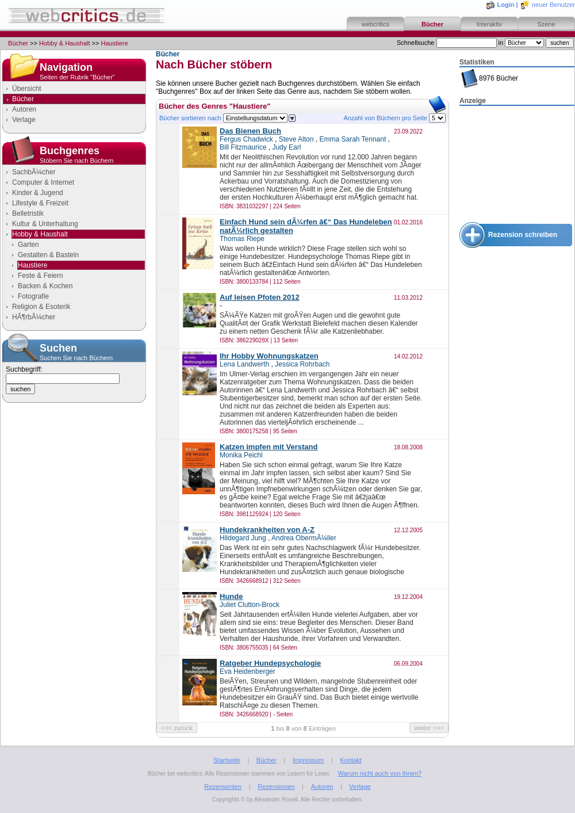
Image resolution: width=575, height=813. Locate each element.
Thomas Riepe (242, 239)
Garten (28, 245)
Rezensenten (222, 786)
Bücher (432, 24)
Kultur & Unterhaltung (45, 224)
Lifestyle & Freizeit (40, 203)
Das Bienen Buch (250, 131)
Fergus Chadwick (246, 139)
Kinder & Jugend (37, 193)
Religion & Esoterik (41, 307)
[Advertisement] (516, 164)
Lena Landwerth (244, 364)
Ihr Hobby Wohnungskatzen (269, 356)
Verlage (24, 120)
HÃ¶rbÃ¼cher (33, 317)
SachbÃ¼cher (33, 172)
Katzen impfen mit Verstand (268, 446)
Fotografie (33, 296)
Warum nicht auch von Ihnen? (379, 773)
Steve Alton (296, 139)
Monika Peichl (241, 455)
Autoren (24, 109)
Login (506, 4)
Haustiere (114, 43)
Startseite (226, 760)
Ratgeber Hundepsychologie (270, 663)
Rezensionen (276, 786)
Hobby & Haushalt (64, 43)
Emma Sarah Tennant (352, 139)
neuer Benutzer (553, 4)
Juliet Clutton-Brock (249, 605)
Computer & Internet (43, 182)
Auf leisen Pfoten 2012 (260, 297)
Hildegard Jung (243, 538)
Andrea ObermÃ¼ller (303, 538)
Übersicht (26, 89)
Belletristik (28, 213)
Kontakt (350, 760)
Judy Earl (286, 147)
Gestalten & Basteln (48, 255)
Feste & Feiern (40, 276)
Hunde (231, 596)
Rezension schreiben (522, 235)
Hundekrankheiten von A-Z (267, 529)
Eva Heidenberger (247, 671)
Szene (546, 24)
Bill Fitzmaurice (243, 147)
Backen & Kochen (45, 286)
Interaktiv (490, 24)
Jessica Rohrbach (302, 364)
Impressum (308, 760)
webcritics (375, 24)
